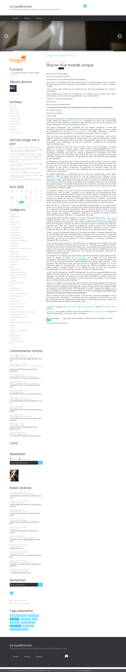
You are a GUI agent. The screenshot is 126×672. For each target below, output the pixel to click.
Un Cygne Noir (15, 338)
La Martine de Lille (16, 270)
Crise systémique (15, 227)
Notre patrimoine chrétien (27, 357)
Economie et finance (16, 238)
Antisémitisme (14, 217)
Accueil (15, 18)
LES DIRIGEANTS (15, 154)
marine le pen (15, 626)
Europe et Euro (15, 246)
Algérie (20, 392)
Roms (72, 55)
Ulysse (20, 408)
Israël (12, 267)
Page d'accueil (64, 55)
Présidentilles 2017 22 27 (18, 317)
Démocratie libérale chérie (19, 180)
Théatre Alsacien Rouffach (33, 154)
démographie (33, 616)
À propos (39, 18)
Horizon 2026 (14, 254)
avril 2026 (13, 105)
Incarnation (37, 147)
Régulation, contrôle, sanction (20, 322)
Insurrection (14, 262)
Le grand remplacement (18, 272)
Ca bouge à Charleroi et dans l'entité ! (22, 152)
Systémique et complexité (18, 330)
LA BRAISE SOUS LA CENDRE (19, 571)
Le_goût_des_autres (33, 173)
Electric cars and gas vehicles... (20, 147)
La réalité (21, 425)
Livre (11, 285)
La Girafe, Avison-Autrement (24, 169)
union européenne (28, 622)
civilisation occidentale (84, 318)
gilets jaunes (14, 251)
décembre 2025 (15, 116)
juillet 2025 (13, 129)
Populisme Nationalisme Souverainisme (23, 312)
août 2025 (13, 127)
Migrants (13, 299)
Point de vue (14, 309)
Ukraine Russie (15, 336)
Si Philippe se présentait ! (26, 376)
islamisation (14, 619)
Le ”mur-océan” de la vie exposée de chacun (24, 164)
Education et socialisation (18, 240)
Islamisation (14, 264)
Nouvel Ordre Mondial (17, 307)
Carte (14, 443)
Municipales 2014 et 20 (17, 304)
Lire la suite (14, 75)
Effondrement (14, 243)
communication (15, 222)
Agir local (13, 214)
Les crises (13, 280)
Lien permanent (53, 318)
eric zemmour (25, 619)
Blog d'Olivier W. (36, 180)
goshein (12, 357)
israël (35, 619)
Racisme (12, 320)
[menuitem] (15, 18)
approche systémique (18, 616)
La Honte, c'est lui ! (52, 55)
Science (12, 328)
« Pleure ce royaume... (17, 503)
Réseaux (12, 325)
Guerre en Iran (15, 529)
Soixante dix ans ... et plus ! (18, 511)
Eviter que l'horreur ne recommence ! (26, 367)
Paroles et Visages (16, 166)
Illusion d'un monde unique (69, 64)
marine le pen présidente (18, 629)
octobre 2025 (14, 121)
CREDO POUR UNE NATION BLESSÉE (22, 538)
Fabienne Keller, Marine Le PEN (20, 248)
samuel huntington (99, 318)
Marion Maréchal (15, 296)
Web (11, 343)
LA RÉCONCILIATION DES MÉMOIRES (22, 494)
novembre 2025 (15, 119)
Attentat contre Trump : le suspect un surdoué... (26, 159)
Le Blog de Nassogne (17, 177)
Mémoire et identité (25, 417)
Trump (12, 333)
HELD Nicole (14, 434)
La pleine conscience (17, 554)
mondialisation (15, 301)
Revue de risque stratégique (19, 562)
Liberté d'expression (17, 283)
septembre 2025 (15, 124)
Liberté (39, 157)
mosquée (109, 318)
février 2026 (14, 111)
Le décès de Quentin (16, 546)
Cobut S (12, 399)
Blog (11, 219)
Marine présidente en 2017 (19, 293)
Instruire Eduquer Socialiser (19, 259)
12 (12, 198)
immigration (14, 622)
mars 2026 (13, 108)
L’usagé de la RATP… (17, 173)
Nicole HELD (14, 383)
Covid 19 (12, 225)
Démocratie (14, 230)
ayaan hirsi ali (71, 318)
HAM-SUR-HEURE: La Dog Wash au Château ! (25, 150)
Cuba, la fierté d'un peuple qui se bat (22, 157)
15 (26, 198)
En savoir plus (86, 670)
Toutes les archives (15, 132)
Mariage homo (15, 288)
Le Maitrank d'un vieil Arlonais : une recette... (25, 175)
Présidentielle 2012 (16, 314)
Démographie (14, 233)
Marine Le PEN (15, 291)
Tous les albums (14, 94)
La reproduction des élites (18, 520)
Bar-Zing (15, 161)
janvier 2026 (14, 113)
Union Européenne (16, 341)
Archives (27, 18)
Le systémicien (21, 6)
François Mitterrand (25, 399)
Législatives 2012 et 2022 (18, 275)
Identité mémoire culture (18, 256)
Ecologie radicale (15, 235)
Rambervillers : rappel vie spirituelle (22, 168)
